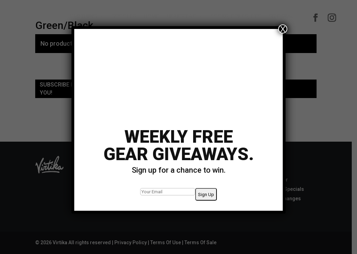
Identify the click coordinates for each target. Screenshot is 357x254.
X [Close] (283, 28)
